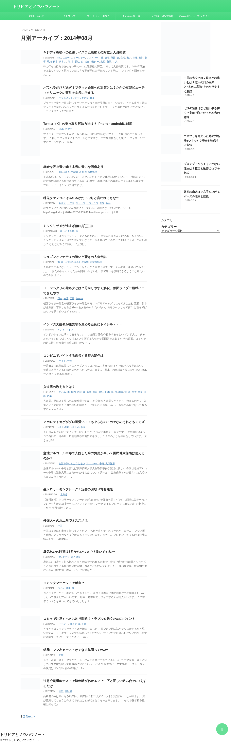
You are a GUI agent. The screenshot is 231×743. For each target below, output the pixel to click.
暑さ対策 (75, 557)
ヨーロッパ (79, 57)
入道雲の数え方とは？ (59, 386)
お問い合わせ (36, 16)
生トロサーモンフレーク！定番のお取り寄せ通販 (78, 489)
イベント (63, 624)
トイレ (69, 329)
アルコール (92, 463)
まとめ (62, 392)
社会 (87, 61)
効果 (102, 203)
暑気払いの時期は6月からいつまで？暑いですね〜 (79, 551)
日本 (55, 61)
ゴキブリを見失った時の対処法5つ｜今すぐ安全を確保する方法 (202, 140)
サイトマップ (68, 16)
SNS (61, 129)
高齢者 (68, 691)
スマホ (68, 129)
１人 (115, 61)
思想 (49, 61)
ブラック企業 (81, 98)
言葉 (49, 396)
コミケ (61, 588)
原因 (73, 392)
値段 (107, 57)
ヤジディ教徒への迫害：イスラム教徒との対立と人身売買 (84, 52)
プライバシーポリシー (100, 16)
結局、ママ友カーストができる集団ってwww (75, 650)
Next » (30, 716)
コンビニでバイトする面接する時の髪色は (73, 355)
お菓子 (62, 203)
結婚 (93, 61)
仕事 (92, 98)
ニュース (67, 57)
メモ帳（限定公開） (162, 16)
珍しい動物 (67, 262)
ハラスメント (66, 98)
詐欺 (84, 624)
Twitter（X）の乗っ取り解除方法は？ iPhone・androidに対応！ (89, 123)
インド (61, 329)
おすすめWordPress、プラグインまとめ (194, 16)
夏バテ (66, 557)
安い (129, 57)
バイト (62, 360)
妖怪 (89, 392)
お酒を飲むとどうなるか (72, 463)
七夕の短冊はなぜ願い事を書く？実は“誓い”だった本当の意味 (202, 113)
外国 (113, 57)
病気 (61, 691)
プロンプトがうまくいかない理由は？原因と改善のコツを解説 (202, 168)
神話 (65, 298)
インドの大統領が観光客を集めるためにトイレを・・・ (82, 324)
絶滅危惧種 (91, 172)
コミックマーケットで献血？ (63, 583)
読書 (72, 298)
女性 (122, 57)
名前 (79, 392)
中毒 (101, 463)
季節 (95, 392)
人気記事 (110, 463)
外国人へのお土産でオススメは (65, 520)
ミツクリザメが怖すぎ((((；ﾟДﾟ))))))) (68, 226)
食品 (108, 203)
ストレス (80, 203)
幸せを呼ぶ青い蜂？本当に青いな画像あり (73, 166)
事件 (97, 57)
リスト (90, 57)
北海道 (63, 494)
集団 (102, 61)
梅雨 (120, 392)
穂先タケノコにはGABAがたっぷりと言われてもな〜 (81, 198)
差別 (141, 57)
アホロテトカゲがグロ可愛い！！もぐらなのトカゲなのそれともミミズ (94, 422)
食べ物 (79, 298)
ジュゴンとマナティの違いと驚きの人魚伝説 (75, 257)
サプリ (70, 203)
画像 (81, 172)
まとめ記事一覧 (131, 16)
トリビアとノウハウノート (36, 6)
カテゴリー (169, 226)
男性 (77, 61)
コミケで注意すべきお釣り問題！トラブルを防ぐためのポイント (89, 618)
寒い (101, 392)
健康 (68, 588)
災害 (134, 392)
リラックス (92, 203)
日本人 (62, 61)
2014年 (34, 30)
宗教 (135, 57)
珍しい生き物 (70, 172)
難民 (109, 61)
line (59, 57)
